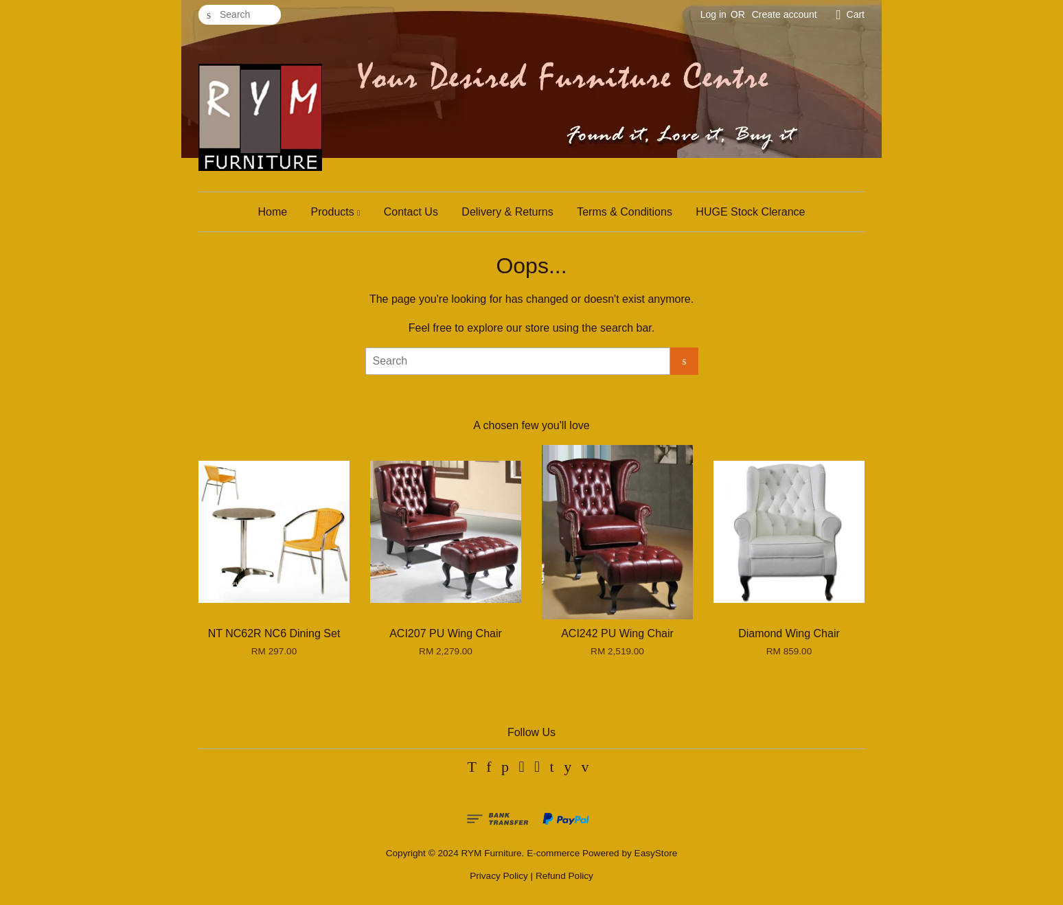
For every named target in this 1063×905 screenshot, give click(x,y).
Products (336, 212)
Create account (784, 14)
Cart (856, 14)
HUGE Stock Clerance (750, 212)
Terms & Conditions (624, 212)
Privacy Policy (499, 876)
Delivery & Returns (507, 212)
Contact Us (411, 212)
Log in (713, 14)
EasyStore (656, 853)
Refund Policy (564, 876)
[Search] (239, 15)
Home (272, 212)
